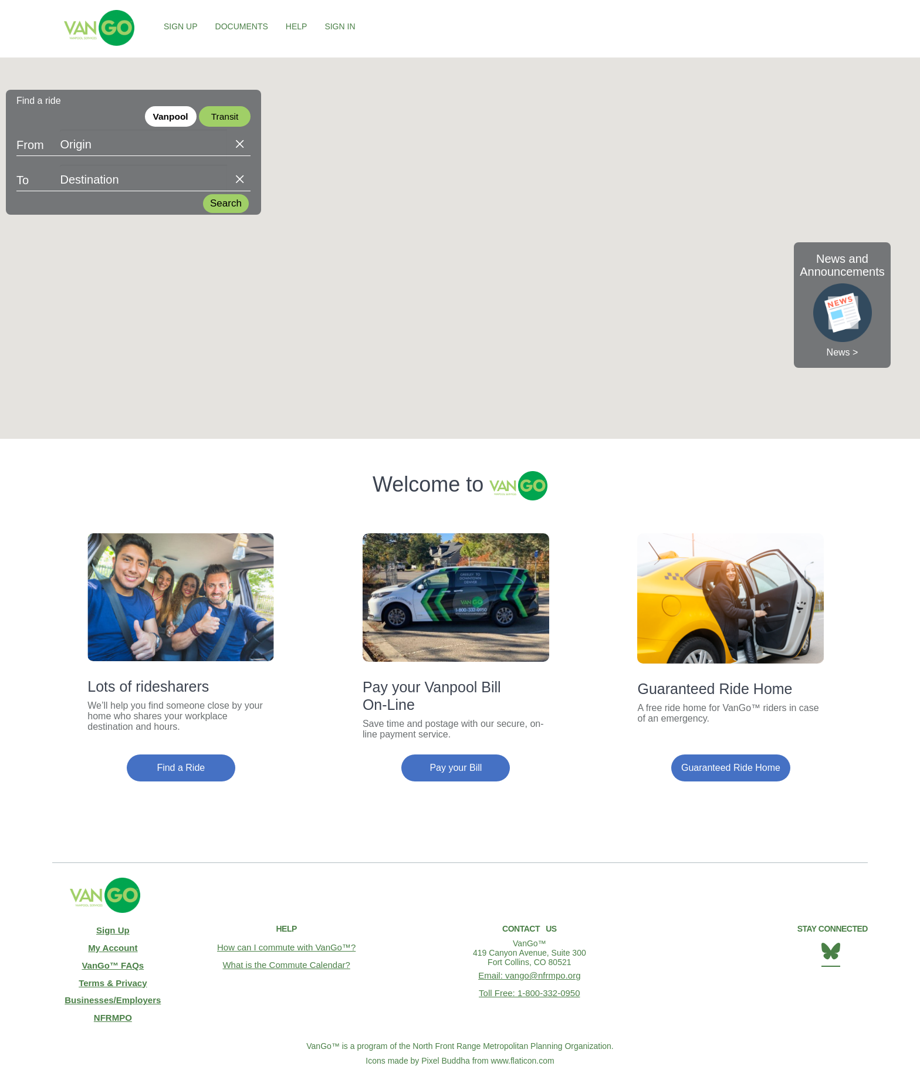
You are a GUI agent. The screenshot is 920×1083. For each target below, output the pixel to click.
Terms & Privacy (113, 975)
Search (226, 204)
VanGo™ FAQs (113, 959)
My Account (113, 944)
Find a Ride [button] (181, 768)
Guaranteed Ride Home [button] (730, 768)
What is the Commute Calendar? (286, 961)
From (30, 146)
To (22, 181)
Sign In (339, 26)
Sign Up (181, 26)
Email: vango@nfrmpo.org (529, 974)
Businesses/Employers (113, 990)
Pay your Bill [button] (455, 768)
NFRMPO (113, 1005)
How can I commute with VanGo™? (286, 946)
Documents (241, 26)
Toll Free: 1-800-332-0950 (529, 989)
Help (296, 26)
